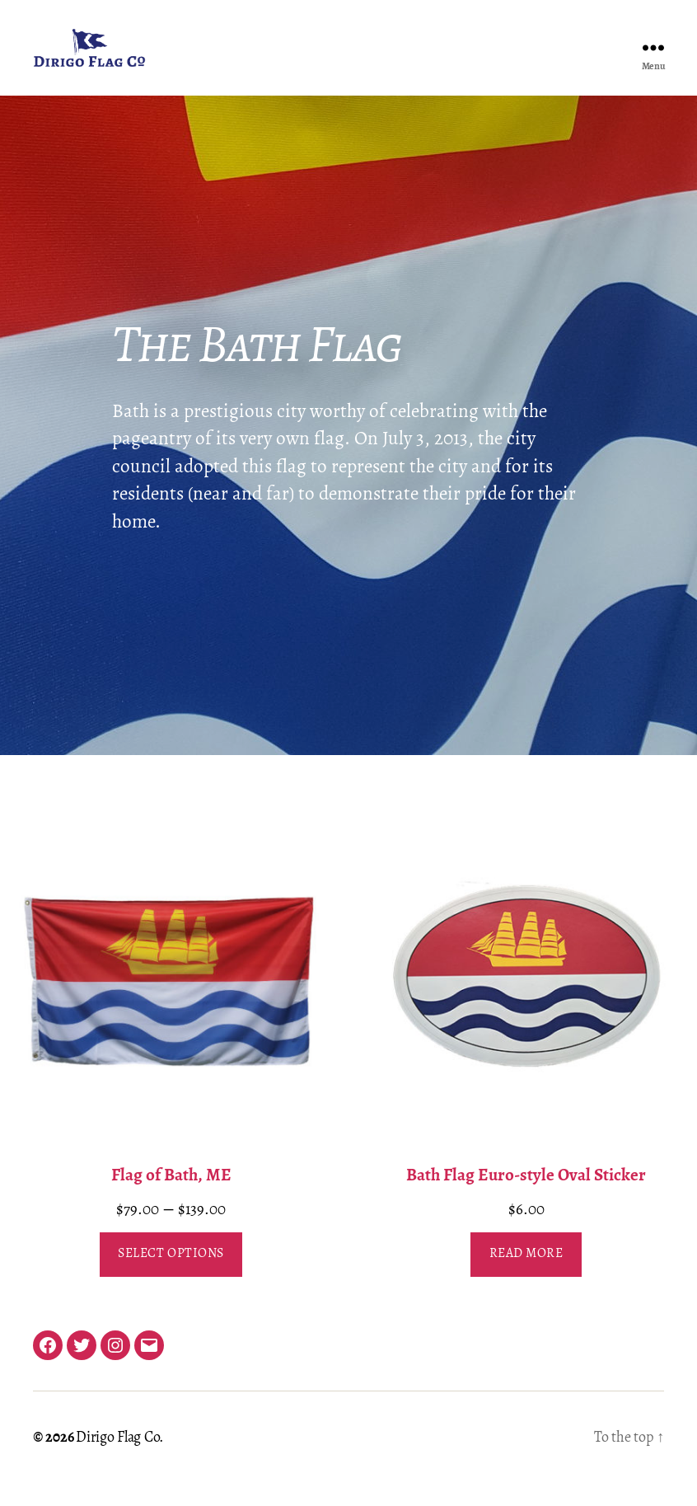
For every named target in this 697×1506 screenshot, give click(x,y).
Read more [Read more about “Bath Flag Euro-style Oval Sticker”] (526, 1278)
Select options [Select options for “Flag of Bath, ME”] (170, 1278)
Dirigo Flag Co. (119, 1463)
